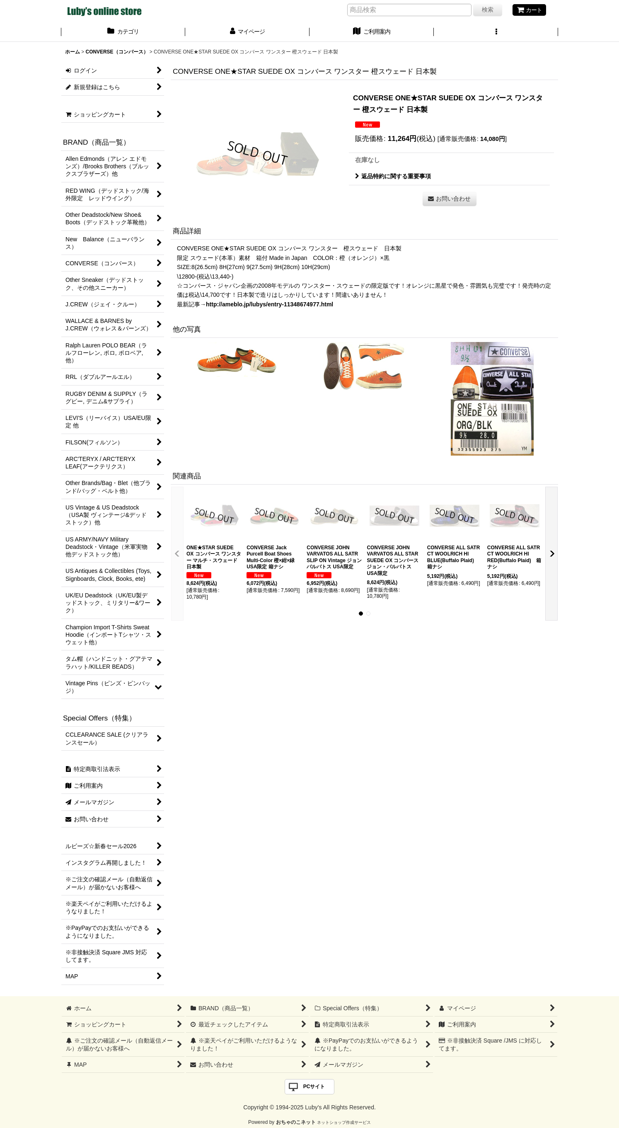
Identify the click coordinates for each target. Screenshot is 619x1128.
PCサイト (314, 1086)
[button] (496, 32)
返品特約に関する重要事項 (393, 176)
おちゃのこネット (296, 1122)
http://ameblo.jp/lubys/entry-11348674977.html (269, 304)
